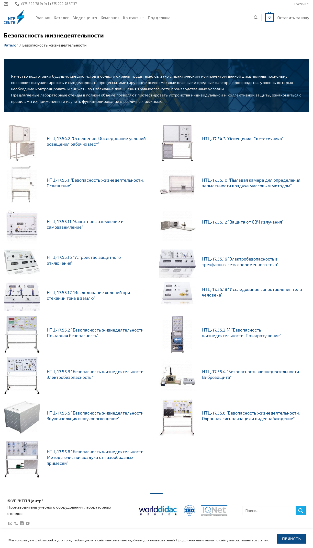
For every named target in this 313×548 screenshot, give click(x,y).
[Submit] (301, 510)
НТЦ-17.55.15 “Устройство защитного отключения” (84, 259)
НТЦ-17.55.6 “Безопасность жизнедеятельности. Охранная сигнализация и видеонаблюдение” (251, 415)
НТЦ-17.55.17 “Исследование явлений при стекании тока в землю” (88, 295)
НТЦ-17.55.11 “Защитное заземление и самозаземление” (85, 224)
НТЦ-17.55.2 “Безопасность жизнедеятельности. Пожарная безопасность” (96, 332)
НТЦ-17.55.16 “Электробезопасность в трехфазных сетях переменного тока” (240, 261)
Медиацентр (85, 17)
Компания (110, 17)
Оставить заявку (293, 17)
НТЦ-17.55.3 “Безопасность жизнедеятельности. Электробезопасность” (96, 374)
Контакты (134, 17)
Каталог (61, 17)
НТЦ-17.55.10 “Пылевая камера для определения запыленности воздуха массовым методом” (251, 182)
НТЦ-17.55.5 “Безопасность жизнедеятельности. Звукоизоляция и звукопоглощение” (96, 415)
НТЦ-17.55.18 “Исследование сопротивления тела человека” (252, 292)
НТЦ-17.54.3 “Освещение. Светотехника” (242, 138)
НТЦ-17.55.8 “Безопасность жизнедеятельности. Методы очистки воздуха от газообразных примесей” (96, 457)
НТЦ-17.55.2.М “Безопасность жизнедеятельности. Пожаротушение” (241, 332)
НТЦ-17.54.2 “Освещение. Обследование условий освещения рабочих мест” (96, 141)
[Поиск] (256, 17)
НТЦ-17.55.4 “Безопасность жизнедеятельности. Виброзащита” (251, 374)
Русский (301, 3)
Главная (42, 17)
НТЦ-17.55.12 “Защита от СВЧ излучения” (242, 222)
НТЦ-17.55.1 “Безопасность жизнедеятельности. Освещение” (95, 182)
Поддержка (159, 17)
